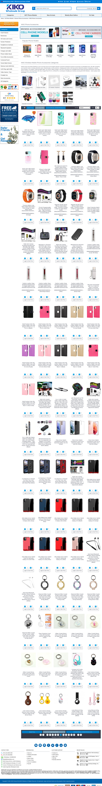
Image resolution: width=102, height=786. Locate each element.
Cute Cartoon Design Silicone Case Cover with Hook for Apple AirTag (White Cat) (61, 713)
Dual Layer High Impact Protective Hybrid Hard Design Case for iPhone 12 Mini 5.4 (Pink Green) (77, 132)
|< (40, 734)
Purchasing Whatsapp (32, 72)
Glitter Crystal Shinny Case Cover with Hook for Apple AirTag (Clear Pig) (93, 635)
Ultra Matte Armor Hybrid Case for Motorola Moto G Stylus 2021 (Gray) (28, 519)
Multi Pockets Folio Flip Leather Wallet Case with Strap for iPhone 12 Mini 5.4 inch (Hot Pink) (93, 326)
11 (63, 734)
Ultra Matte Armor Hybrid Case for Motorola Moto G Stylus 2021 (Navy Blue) (44, 519)
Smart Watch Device (6, 63)
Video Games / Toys (6, 72)
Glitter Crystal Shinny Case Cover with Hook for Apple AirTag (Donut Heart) (28, 674)
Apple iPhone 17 (82, 56)
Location (28, 756)
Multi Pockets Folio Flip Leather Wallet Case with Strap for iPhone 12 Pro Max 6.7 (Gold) (77, 364)
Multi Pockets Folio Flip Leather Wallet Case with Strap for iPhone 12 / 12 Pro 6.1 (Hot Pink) (44, 326)
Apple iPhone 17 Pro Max (49, 56)
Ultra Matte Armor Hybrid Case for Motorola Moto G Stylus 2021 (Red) (60, 519)
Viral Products (4, 32)
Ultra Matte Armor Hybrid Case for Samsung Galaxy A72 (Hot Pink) (28, 558)
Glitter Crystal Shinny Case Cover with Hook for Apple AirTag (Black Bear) (61, 635)
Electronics (4, 35)
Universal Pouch (5, 60)
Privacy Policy (30, 760)
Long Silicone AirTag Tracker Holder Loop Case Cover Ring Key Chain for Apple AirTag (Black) (77, 712)
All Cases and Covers (6, 38)
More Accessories (5, 78)
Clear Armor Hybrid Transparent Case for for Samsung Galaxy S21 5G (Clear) (61, 442)
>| (80, 734)
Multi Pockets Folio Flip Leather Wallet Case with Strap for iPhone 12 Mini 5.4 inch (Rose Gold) (44, 364)
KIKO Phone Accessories (35, 18)
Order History (55, 754)
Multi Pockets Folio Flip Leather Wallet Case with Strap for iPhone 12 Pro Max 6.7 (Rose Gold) (28, 403)
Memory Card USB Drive (7, 66)
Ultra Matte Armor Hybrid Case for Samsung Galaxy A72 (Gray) (93, 519)
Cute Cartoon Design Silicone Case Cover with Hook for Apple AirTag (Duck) (44, 713)
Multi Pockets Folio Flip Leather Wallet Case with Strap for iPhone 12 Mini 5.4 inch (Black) (61, 326)
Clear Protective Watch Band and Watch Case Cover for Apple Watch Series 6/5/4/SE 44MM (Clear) (93, 210)
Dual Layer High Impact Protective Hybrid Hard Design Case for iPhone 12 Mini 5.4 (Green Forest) (61, 132)
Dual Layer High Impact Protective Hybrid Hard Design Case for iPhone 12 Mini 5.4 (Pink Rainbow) (93, 132)
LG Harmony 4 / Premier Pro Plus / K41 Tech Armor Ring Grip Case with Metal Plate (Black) (28, 480)
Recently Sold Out (56, 759)
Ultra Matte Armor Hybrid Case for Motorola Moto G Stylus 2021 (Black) (93, 481)
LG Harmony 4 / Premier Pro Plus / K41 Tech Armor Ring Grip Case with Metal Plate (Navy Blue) (44, 480)
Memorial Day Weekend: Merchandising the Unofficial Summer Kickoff (90, 752)
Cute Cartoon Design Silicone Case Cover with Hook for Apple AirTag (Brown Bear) (28, 713)
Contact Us (55, 753)
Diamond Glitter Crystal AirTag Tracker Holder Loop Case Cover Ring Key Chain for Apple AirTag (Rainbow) (77, 596)
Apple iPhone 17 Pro (60, 56)
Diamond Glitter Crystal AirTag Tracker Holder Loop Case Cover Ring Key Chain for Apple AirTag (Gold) (61, 596)
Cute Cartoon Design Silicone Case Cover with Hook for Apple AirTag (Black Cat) (93, 674)
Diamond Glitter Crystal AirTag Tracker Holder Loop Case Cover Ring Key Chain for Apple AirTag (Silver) (28, 635)
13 (68, 734)
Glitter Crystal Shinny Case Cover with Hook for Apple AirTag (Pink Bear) (61, 674)
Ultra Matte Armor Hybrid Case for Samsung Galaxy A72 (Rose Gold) (77, 558)
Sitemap (54, 758)
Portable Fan (4, 75)
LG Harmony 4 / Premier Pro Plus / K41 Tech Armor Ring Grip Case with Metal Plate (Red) (60, 480)
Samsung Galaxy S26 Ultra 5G (93, 56)
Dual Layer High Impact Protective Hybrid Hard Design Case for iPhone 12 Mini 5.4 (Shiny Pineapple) (28, 171)
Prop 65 (28, 763)
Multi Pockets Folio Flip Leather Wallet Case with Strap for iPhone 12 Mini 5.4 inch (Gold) (77, 326)
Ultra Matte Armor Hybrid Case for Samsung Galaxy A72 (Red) (60, 558)
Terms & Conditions (31, 762)
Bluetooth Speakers (6, 48)
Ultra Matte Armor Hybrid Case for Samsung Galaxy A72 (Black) (77, 519)
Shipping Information (31, 754)
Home (2, 18)
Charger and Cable (6, 51)
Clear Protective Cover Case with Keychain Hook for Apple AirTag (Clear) (45, 635)
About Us (28, 753)
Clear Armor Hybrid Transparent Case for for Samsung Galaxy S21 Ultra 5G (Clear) (77, 442)
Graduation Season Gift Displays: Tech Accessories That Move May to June (90, 756)
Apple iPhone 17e (38, 56)
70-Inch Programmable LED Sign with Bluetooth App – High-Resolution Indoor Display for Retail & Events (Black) (44, 210)
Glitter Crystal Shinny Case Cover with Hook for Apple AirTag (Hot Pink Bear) (45, 674)
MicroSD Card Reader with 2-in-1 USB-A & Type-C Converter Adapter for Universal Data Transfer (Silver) (93, 287)
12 (66, 734)
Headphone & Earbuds (7, 44)
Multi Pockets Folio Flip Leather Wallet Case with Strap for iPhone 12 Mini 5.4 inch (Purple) (28, 364)
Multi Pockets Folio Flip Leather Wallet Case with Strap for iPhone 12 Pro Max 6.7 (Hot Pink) (93, 364)
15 (74, 734)
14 (71, 734)
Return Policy (29, 758)
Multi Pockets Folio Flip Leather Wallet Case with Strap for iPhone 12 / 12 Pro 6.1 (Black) (28, 326)
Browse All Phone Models (27, 56)
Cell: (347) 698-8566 (6, 755)
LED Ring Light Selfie (6, 69)
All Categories (4, 81)
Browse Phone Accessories (21, 18)
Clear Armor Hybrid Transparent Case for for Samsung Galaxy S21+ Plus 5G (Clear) (93, 442)
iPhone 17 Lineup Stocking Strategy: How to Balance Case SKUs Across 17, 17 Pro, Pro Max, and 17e (90, 763)
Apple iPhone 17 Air (71, 56)
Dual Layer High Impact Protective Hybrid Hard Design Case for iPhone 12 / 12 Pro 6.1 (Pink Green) (44, 132)
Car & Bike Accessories (7, 57)
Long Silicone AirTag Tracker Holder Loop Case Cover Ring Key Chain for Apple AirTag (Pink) (93, 712)
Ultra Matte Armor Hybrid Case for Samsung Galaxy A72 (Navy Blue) (44, 558)
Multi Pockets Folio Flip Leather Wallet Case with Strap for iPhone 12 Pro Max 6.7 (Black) (61, 364)
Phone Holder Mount (6, 54)
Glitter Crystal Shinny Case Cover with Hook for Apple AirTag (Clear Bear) (77, 635)
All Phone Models (9, 18)
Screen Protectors (5, 41)
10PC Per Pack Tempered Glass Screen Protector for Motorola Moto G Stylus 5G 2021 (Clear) (28, 132)
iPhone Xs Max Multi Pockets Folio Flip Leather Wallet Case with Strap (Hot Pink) (44, 171)
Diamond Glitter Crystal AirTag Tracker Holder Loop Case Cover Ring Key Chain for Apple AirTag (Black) (45, 596)
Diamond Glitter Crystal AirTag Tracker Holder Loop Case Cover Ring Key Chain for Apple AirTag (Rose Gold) (93, 596)
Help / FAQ (55, 756)
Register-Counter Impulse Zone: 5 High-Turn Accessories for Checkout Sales (90, 760)
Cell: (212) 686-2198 (6, 753)
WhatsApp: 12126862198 (8, 757)
